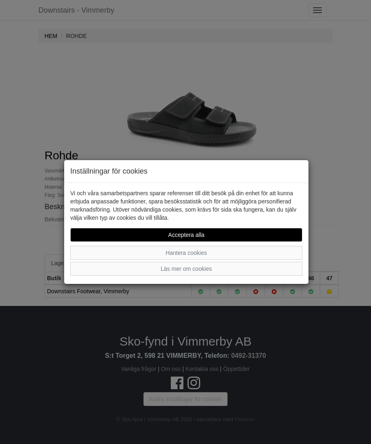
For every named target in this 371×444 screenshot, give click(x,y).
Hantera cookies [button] (186, 253)
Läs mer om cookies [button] (186, 269)
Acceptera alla (186, 235)
